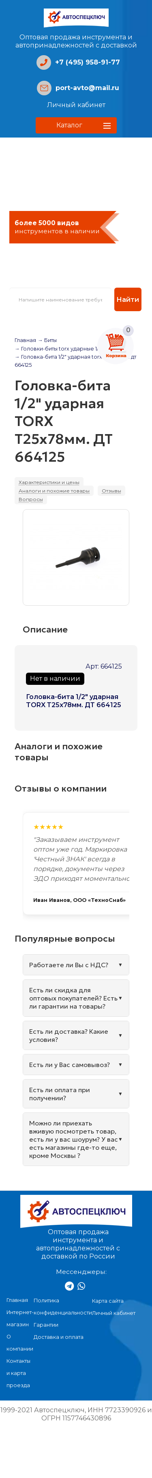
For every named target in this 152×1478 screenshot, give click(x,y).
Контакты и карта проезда (18, 1373)
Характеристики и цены (49, 482)
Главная (25, 340)
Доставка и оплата (58, 1337)
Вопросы (31, 499)
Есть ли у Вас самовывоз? (69, 1065)
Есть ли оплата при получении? (59, 1094)
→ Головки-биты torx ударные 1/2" (59, 349)
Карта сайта (108, 1301)
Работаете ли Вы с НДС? (68, 965)
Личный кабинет (76, 105)
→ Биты (47, 340)
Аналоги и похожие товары (54, 491)
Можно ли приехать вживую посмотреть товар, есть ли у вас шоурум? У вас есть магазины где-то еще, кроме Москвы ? (73, 1139)
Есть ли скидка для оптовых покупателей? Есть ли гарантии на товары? (73, 998)
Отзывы (111, 491)
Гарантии (46, 1325)
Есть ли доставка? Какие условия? (68, 1035)
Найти (127, 299)
